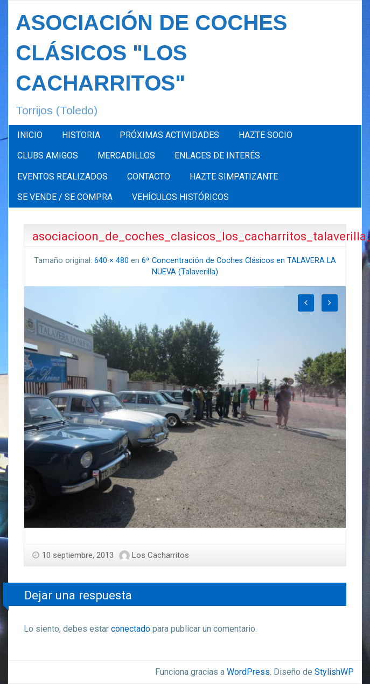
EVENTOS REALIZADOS (62, 176)
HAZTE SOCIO (265, 135)
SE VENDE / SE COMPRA (65, 197)
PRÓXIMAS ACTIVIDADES (169, 135)
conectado (130, 629)
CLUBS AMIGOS (47, 155)
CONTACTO (148, 176)
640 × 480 (111, 260)
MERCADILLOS (126, 155)
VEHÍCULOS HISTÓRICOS (180, 197)
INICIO (30, 135)
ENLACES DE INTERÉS (217, 155)
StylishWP (334, 672)
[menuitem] (30, 135)
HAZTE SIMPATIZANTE (234, 176)
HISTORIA (81, 135)
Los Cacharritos (160, 555)
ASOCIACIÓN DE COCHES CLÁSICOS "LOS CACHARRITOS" (151, 53)
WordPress (248, 672)
